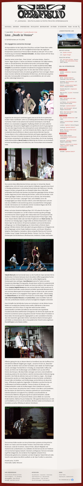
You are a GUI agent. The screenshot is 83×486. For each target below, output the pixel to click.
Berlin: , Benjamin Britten (68, 130)
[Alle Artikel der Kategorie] (69, 41)
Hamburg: (67, 127)
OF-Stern (53, 26)
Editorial (8, 26)
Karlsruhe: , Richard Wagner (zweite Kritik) (68, 141)
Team (69, 26)
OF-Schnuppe (62, 26)
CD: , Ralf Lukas (68, 118)
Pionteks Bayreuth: (68, 89)
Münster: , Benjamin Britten (68, 86)
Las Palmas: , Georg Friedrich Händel (68, 102)
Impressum (62, 476)
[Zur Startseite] (41, 11)
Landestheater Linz (30, 32)
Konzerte (42, 475)
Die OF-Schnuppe (36, 480)
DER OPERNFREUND (10, 472)
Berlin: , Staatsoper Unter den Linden (67, 78)
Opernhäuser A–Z (36, 476)
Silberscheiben (36, 478)
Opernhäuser (24, 26)
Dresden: (67, 151)
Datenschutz (69, 476)
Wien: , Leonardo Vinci (68, 99)
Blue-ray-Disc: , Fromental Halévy (69, 93)
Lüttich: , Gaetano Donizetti (69, 122)
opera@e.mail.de (14, 480)
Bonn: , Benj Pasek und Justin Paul (68, 112)
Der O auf (65, 480)
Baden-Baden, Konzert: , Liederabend (68, 137)
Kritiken (16, 26)
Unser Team (62, 474)
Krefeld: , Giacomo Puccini (68, 72)
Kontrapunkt (44, 26)
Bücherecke (46, 476)
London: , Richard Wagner (69, 125)
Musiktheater (18, 32)
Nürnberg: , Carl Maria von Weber (68, 82)
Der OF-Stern (44, 478)
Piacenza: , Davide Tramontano (69, 146)
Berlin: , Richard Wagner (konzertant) (68, 109)
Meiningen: (68, 106)
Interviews (49, 475)
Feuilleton (35, 26)
